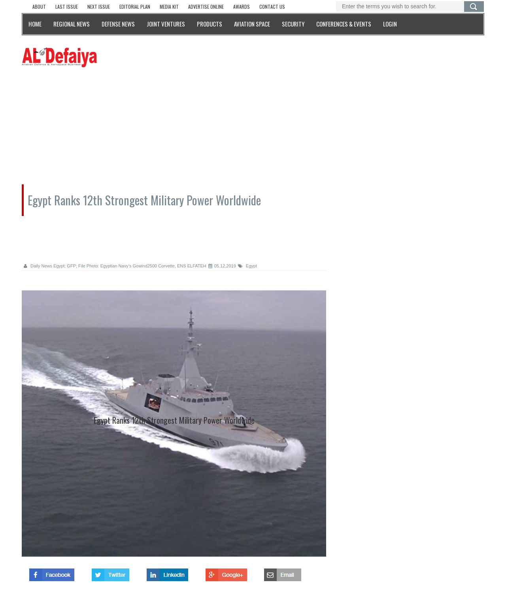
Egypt (247, 265)
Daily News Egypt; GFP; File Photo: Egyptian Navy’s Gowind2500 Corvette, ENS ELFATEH (115, 265)
